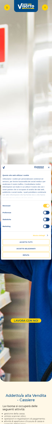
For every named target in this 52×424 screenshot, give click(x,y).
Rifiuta (26, 255)
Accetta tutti (26, 242)
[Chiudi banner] (48, 167)
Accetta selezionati (25, 248)
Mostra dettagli (39, 235)
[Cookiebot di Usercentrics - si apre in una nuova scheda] (34, 167)
